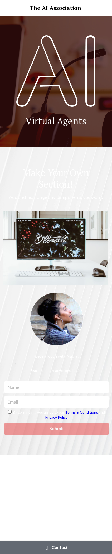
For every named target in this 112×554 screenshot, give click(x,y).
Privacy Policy (56, 417)
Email (12, 401)
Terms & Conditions (81, 412)
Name (13, 387)
